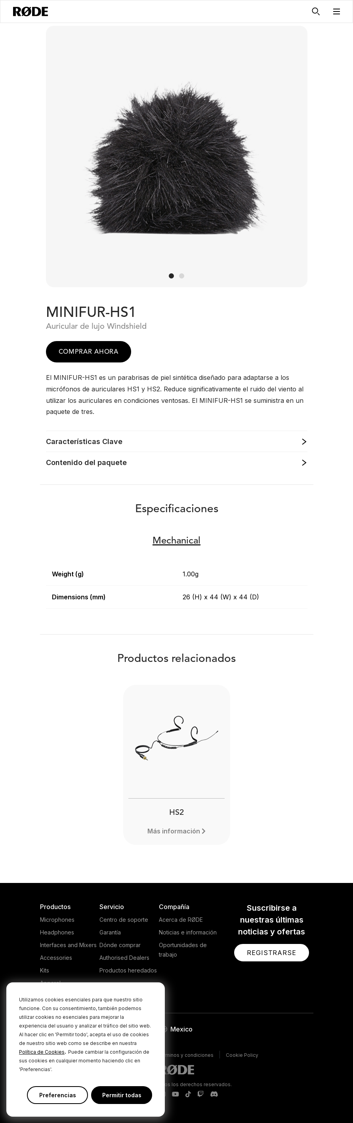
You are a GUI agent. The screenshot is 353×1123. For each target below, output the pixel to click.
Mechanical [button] (176, 541)
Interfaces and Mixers (68, 945)
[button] (336, 11)
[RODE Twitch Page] (200, 1094)
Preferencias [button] (57, 1095)
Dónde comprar (120, 945)
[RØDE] (30, 11)
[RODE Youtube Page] (175, 1094)
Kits (44, 970)
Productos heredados (128, 970)
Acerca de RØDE (181, 919)
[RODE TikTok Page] (188, 1094)
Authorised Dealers (124, 957)
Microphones (57, 919)
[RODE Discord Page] (214, 1094)
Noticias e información (188, 932)
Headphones (57, 932)
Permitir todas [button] (121, 1095)
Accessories (56, 957)
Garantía (110, 932)
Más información (173, 831)
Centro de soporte (123, 919)
